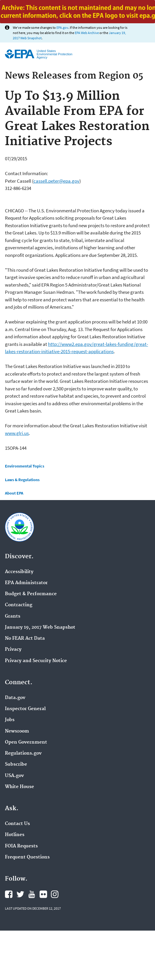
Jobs (10, 720)
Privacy (13, 649)
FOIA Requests (21, 846)
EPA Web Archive (87, 33)
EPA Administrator (26, 583)
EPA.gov (62, 27)
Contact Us (17, 823)
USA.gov (14, 775)
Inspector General (25, 709)
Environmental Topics (24, 466)
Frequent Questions (27, 857)
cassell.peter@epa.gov (56, 181)
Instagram (54, 894)
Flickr (43, 894)
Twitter (20, 894)
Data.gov (15, 697)
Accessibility (19, 572)
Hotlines (14, 835)
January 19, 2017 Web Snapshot (40, 627)
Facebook (9, 894)
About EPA (14, 493)
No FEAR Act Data (25, 638)
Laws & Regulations (22, 479)
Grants (12, 616)
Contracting (18, 605)
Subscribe (16, 764)
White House (19, 787)
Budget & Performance (31, 594)
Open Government (26, 742)
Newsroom (17, 731)
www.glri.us (17, 433)
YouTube (31, 894)
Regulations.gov (23, 753)
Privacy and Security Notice (36, 661)
